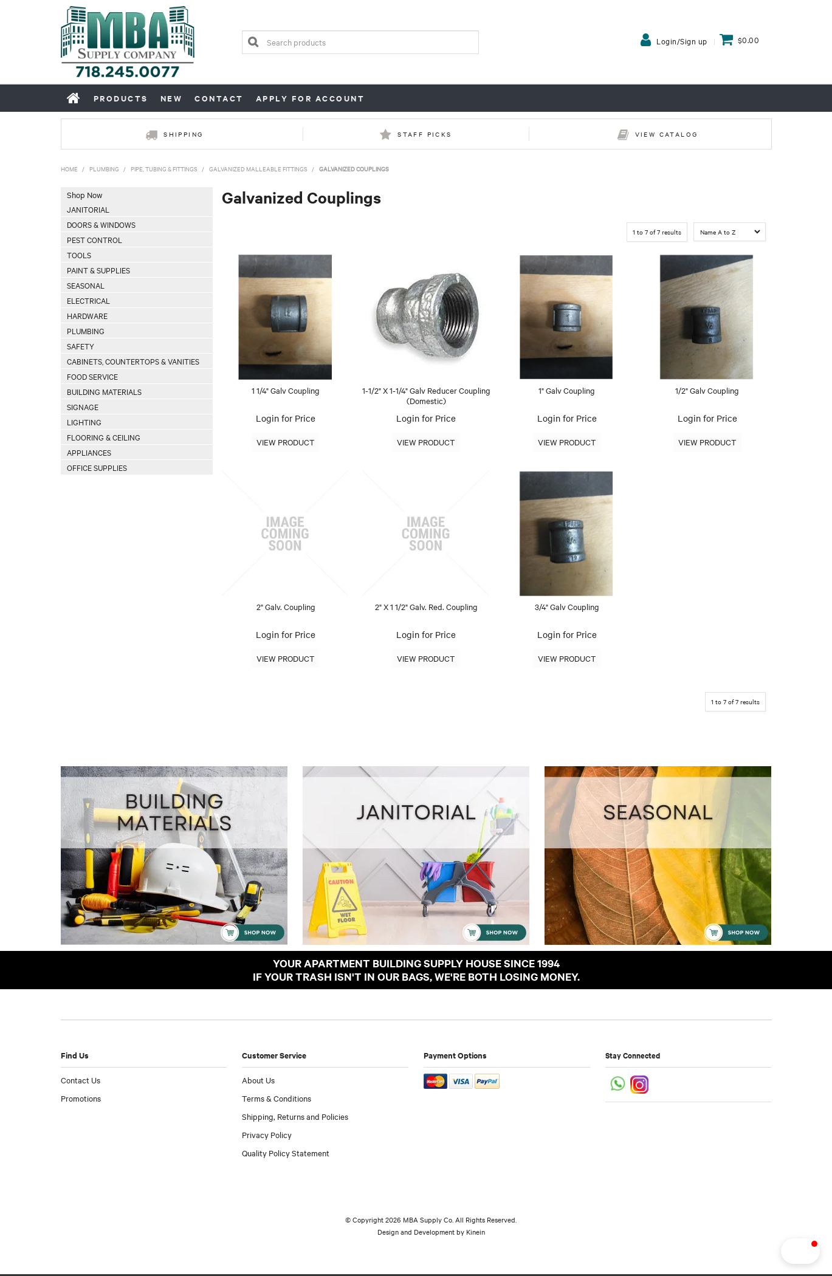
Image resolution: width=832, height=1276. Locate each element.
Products (121, 98)
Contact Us (80, 1081)
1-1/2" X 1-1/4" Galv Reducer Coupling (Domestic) (426, 395)
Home (74, 97)
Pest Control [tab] (94, 239)
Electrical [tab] (88, 300)
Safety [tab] (80, 345)
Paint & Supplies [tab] (98, 269)
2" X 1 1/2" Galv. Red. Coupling (426, 607)
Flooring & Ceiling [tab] (103, 436)
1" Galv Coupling (566, 390)
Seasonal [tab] (86, 285)
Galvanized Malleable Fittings (258, 168)
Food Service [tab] (92, 376)
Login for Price (285, 418)
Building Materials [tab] (104, 391)
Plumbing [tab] (86, 330)
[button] (780, 1251)
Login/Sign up (681, 40)
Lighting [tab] (84, 421)
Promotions (81, 1099)
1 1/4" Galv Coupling (286, 390)
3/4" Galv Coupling (567, 607)
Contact (219, 98)
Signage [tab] (82, 406)
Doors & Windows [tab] (101, 224)
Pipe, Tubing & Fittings (164, 168)
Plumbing (104, 168)
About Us (258, 1081)
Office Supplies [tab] (97, 467)
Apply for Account (310, 98)
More (285, 443)
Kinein (475, 1233)
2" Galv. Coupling (285, 607)
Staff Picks (424, 134)
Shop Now (84, 194)
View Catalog (666, 134)
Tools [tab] (79, 254)
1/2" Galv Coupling (707, 390)
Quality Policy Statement (285, 1154)
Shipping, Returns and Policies (295, 1118)
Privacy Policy (267, 1136)
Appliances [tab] (89, 452)
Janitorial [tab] (88, 209)
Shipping (183, 134)
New (171, 98)
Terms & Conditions (276, 1099)
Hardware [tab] (87, 315)
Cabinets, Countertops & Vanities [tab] (133, 360)
